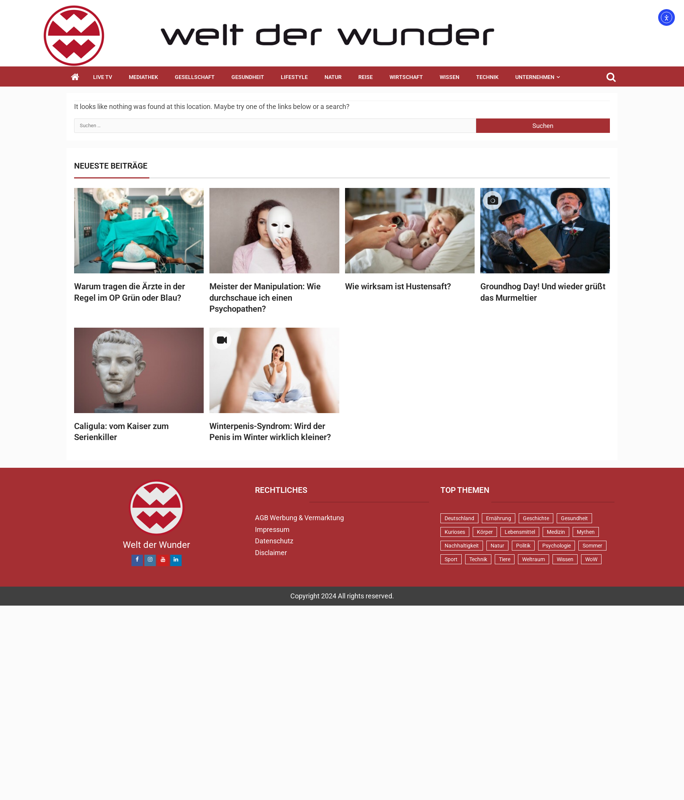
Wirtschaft (406, 77)
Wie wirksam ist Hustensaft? (398, 286)
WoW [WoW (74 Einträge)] (591, 559)
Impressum (272, 529)
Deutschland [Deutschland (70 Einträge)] (459, 518)
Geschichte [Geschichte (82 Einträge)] (536, 518)
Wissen (449, 77)
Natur (333, 77)
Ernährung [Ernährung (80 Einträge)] (498, 518)
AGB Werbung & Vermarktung (299, 518)
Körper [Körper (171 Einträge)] (485, 532)
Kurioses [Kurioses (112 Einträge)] (455, 532)
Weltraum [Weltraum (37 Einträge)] (533, 559)
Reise (365, 77)
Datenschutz (274, 541)
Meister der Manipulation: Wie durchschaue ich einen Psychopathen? (265, 298)
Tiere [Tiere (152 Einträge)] (504, 559)
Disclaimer (271, 553)
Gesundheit (247, 77)
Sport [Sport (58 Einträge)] (451, 559)
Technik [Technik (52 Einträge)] (478, 559)
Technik (487, 77)
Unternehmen (534, 77)
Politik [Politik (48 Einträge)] (523, 546)
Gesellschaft (195, 77)
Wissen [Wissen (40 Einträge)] (565, 559)
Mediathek (143, 77)
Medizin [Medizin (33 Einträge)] (556, 532)
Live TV (102, 77)
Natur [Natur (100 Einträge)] (497, 546)
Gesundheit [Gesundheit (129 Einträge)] (574, 518)
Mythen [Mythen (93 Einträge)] (586, 532)
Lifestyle (294, 77)
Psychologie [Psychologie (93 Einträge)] (556, 546)
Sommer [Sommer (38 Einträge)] (592, 546)
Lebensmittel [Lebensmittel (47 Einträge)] (520, 532)
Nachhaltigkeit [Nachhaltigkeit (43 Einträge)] (462, 546)
